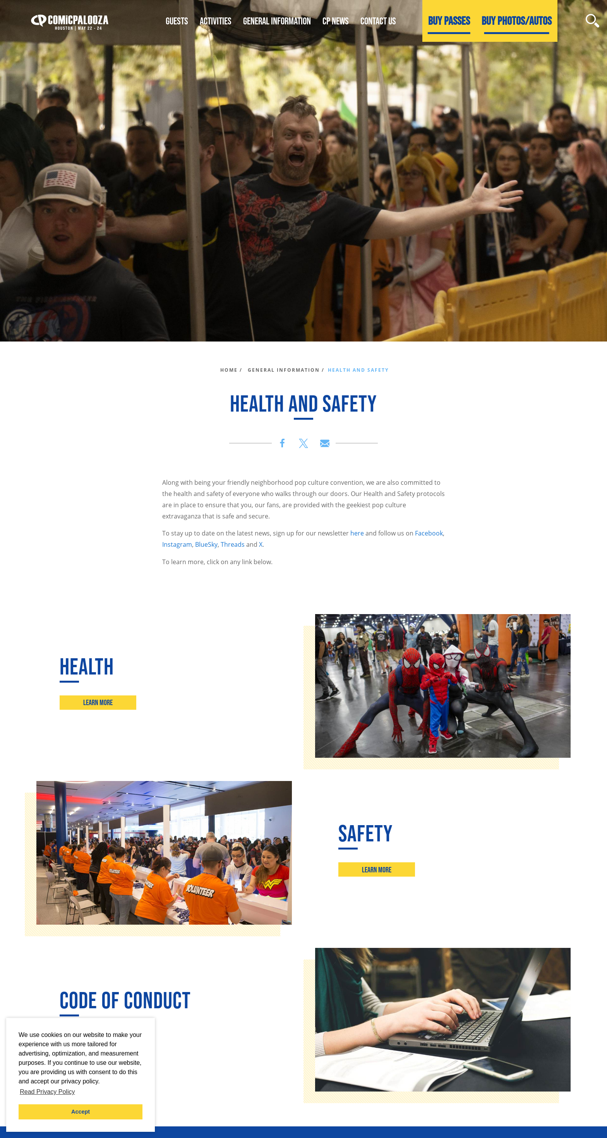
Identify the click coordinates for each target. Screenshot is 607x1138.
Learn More (98, 702)
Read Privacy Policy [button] (47, 1091)
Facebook (429, 533)
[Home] (69, 20)
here (357, 533)
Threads (233, 544)
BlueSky (206, 544)
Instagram (177, 544)
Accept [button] (80, 1112)
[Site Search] (592, 20)
